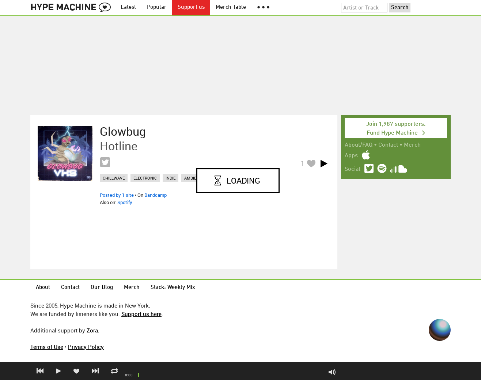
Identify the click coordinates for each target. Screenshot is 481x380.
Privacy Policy (86, 346)
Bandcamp (155, 195)
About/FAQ (358, 145)
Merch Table (231, 7)
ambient (192, 178)
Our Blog (102, 287)
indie (170, 178)
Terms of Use (46, 346)
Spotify (124, 202)
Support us (191, 7)
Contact (388, 145)
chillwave (114, 178)
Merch (412, 145)
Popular (157, 7)
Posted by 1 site (117, 195)
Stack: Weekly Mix (173, 287)
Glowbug (123, 131)
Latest (128, 7)
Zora (92, 330)
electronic (145, 178)
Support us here (141, 313)
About (43, 287)
